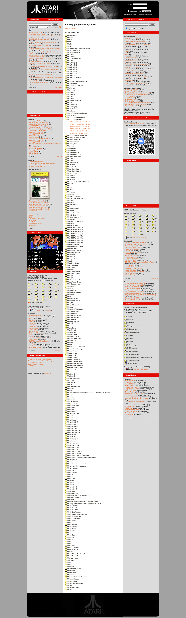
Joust (30, 321)
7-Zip (45, 310)
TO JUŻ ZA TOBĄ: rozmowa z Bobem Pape (139, 262)
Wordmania (70, 483)
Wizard (68, 344)
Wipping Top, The (72, 321)
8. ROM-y (128, 338)
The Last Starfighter (35, 338)
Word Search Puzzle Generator (77, 455)
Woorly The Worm (72, 403)
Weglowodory (71, 204)
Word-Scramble (71, 468)
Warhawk (69, 98)
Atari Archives (33, 222)
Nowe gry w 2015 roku (36, 142)
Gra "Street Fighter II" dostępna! (39, 45)
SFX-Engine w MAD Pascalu (38, 122)
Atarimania (32, 220)
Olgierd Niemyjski (131, 275)
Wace (68, 46)
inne (44, 300)
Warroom (69, 146)
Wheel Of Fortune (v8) (74, 242)
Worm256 (69, 539)
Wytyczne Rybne (72, 587)
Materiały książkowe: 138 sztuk (39, 204)
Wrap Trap (70, 545)
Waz (67, 185)
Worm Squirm (71, 535)
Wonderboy (70, 397)
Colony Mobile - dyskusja (36, 362)
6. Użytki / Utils (130, 98)
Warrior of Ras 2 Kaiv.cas (78, 133)
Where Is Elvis (71, 248)
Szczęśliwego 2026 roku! (37, 34)
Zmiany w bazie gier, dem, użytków (136, 77)
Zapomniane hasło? (130, 14)
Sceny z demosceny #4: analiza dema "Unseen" (44, 48)
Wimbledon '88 (71, 298)
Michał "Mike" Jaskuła (132, 249)
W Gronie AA (70, 35)
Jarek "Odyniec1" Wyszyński (134, 271)
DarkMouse (129, 414)
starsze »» (58, 87)
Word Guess (70, 418)
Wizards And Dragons (74, 363)
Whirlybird (70, 259)
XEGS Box (128, 408)
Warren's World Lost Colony (76, 113)
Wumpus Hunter (72, 558)
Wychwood (70, 570)
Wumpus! (69, 560)
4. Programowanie (132, 326)
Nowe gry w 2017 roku (36, 135)
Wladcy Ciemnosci (72, 378)
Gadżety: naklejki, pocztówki (134, 291)
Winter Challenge (72, 311)
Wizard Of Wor (71, 353)
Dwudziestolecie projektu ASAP (39, 39)
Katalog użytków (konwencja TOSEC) (137, 367)
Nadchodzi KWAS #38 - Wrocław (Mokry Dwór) (44, 69)
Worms (68, 541)
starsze (59, 156)
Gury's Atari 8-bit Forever (37, 218)
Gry (129, 29)
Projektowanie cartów (132, 389)
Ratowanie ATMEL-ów (132, 387)
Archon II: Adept (34, 331)
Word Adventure (72, 405)
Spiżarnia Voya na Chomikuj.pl (39, 209)
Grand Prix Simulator (36, 347)
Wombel (69, 395)
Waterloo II (70, 177)
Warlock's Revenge (73, 100)
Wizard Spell (70, 355)
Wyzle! (68, 589)
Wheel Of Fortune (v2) (74, 229)
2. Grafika (129, 319)
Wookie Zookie (71, 401)
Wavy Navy (70, 179)
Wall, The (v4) (71, 69)
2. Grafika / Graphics (132, 91)
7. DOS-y (128, 335)
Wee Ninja (69, 200)
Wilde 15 (69, 288)
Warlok (68, 102)
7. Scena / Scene (130, 99)
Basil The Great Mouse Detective (39, 341)
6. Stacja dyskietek (132, 332)
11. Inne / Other (130, 106)
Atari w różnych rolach (132, 409)
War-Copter (70, 90)
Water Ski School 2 (73, 171)
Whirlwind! (70, 257)
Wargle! (69, 96)
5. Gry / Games (130, 96)
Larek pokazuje (34, 137)
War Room (70, 88)
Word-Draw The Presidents (75, 466)
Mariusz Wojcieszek (131, 255)
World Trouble (71, 526)
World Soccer (71, 524)
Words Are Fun (71, 493)
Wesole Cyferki (71, 215)
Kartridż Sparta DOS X (36, 125)
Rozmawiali (128, 241)
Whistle (69, 261)
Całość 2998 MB (35, 302)
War (67, 79)
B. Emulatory (130, 345)
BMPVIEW (32, 146)
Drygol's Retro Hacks (36, 223)
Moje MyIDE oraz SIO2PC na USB (136, 398)
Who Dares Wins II (72, 271)
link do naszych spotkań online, (135, 123)
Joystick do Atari (130, 390)
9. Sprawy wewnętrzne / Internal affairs (137, 102)
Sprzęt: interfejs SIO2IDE (133, 298)
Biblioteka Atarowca (35, 169)
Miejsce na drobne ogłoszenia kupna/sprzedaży (140, 295)
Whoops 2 (69, 277)
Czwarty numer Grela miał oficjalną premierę (43, 42)
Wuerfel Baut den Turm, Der (76, 554)
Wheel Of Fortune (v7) (74, 240)
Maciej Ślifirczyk (130, 270)
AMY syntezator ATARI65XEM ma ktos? (138, 44)
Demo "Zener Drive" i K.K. (37, 55)
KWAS (127, 51)
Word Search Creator (73, 451)
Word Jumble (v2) (72, 432)
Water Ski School (72, 169)
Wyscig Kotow (71, 581)
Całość (33, 310)
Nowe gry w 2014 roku (36, 150)
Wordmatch (70, 485)
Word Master (70, 437)
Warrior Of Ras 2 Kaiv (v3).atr (80, 131)
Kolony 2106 (33, 330)
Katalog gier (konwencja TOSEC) (39, 306)
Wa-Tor (68, 44)
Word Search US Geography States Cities (80, 457)
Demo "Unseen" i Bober (36, 57)
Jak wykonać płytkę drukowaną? (135, 401)
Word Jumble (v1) (72, 430)
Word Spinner (71, 460)
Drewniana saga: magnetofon (38, 82)
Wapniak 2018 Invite (73, 77)
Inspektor (32, 346)
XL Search (32, 225)
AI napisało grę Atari (35, 61)
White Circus (70, 267)
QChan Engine (34, 153)
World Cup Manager (73, 512)
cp (154, 215)
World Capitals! (71, 508)
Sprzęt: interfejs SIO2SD (133, 299)
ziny (141, 234)
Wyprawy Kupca (72, 579)
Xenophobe (32, 326)
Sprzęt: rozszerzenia (132, 290)
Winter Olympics (72, 317)
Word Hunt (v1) (71, 422)
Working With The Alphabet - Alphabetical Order (83, 504)
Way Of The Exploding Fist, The (77, 181)
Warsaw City (70, 148)
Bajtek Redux (33, 210)
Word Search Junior (73, 453)
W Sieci (69, 37)
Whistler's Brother (72, 263)
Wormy (68, 543)
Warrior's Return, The (73, 142)
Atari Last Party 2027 (132, 67)
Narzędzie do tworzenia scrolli (38, 124)
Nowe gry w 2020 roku (36, 132)
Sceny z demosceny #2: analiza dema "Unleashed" (45, 77)
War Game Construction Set (76, 81)
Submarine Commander (37, 317)
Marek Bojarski (130, 273)
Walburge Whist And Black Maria (77, 48)
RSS (58, 27)
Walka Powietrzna (72, 52)
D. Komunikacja (131, 351)
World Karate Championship (76, 514)
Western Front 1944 (73, 217)
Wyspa (31, 334)
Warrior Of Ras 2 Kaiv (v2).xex (80, 128)
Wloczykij (69, 380)
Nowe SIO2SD (130, 384)
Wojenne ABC (71, 382)
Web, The (69, 194)
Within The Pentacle (73, 338)
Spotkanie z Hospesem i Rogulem (40, 63)
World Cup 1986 (71, 510)
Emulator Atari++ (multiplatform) (39, 165)
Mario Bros (32, 325)
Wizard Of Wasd (71, 351)
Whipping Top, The (72, 252)
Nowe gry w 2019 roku (36, 134)
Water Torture (71, 173)
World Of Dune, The (73, 516)
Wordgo (69, 476)
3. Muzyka (129, 322)
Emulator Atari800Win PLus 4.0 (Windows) (43, 163)
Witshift (69, 342)
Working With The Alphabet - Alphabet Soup (81, 501)
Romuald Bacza (130, 257)
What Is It (69, 223)
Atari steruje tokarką (131, 413)
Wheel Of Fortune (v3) (74, 231)
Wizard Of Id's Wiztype (74, 349)
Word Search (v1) (72, 445)
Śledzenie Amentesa (132, 259)
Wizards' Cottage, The (74, 367)
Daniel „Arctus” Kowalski (133, 252)
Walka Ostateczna (72, 50)
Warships (69, 160)
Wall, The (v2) (71, 65)
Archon (31, 336)
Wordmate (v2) (71, 489)
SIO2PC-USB (129, 382)
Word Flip (69, 409)
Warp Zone (70, 111)
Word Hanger (71, 420)
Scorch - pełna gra (131, 48)
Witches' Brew (71, 334)
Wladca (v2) (70, 376)
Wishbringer (70, 328)
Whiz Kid (69, 269)
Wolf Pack (69, 388)
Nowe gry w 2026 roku (36, 121)
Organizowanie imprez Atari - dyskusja (40, 359)
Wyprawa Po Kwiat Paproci (75, 577)
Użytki (135, 29)
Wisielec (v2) (70, 332)
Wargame (69, 92)
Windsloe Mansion (72, 301)
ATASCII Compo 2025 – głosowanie (40, 74)
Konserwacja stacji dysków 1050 (39, 129)
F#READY (128, 251)
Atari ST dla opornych (36, 148)
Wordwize (69, 499)
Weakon (69, 190)
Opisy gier (31, 313)
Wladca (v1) (70, 374)
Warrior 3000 (70, 115)
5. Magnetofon (130, 329)
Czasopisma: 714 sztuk (36, 201)
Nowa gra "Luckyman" (132, 70)
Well (67, 206)
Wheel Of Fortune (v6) (74, 238)
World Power (70, 520)
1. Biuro (128, 316)
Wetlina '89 (70, 219)
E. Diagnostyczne (131, 354)
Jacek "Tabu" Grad (131, 267)
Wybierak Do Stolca (73, 568)
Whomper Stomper (72, 273)
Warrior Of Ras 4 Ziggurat (75, 137)
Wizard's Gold (71, 357)
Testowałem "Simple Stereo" (134, 393)
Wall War (69, 61)
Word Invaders (71, 426)
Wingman (69, 307)
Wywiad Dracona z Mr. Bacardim (135, 244)
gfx (154, 218)
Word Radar (70, 441)
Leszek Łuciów (130, 260)
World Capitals (71, 506)
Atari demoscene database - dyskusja (40, 361)
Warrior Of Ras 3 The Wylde (76, 135)
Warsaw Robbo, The (73, 154)
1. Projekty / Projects (132, 90)
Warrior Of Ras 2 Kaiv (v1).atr (80, 122)
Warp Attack (70, 109)
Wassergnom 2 (71, 163)
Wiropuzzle (70, 326)
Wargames (70, 94)
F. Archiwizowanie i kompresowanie (138, 357)
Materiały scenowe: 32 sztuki (38, 202)
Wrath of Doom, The (73, 550)
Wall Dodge (70, 56)
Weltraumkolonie (72, 209)
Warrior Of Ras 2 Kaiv (74, 119)
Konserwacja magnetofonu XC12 (39, 130)
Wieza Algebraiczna (73, 282)
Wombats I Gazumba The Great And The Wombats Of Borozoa (88, 393)
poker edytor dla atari (132, 57)
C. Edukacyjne (130, 348)
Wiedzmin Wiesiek (72, 280)
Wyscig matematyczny (74, 583)
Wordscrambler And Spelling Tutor (78, 495)
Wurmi (68, 564)
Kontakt (30, 228)
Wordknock (70, 480)
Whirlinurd (70, 255)
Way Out (69, 183)
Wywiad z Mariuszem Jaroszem (135, 242)
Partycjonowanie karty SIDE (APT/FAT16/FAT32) (45, 143)
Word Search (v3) (72, 449)
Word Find (70, 407)
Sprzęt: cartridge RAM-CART (134, 293)
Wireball (69, 323)
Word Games (70, 416)
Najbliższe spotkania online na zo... (136, 41)
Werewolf (69, 211)
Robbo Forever (34, 328)
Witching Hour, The (73, 336)
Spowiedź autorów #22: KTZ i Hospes (41, 58)
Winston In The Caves (74, 309)
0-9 (30, 284)
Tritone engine (33, 151)
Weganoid (69, 202)
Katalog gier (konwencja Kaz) (38, 275)
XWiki (30, 217)
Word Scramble (71, 443)
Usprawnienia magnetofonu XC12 (40, 127)
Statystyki (31, 365)
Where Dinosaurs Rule (74, 246)
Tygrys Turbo (129, 392)
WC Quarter (70, 42)
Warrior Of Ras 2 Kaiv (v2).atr (80, 126)
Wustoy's (69, 566)
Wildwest (69, 294)
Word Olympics (71, 439)
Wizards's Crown (72, 370)
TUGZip (49, 310)
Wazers (68, 188)
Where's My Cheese (73, 250)
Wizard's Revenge (72, 359)
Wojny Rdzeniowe (72, 386)
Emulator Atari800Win (36, 161)
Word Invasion (71, 428)
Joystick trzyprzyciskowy (133, 397)
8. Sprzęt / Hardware (132, 101)
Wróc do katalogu (70, 28)
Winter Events (71, 313)
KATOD (127, 254)
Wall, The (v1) (71, 63)
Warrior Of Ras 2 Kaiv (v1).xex (80, 124)
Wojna (68, 384)
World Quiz (70, 522)
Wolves (68, 390)
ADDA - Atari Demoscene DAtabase (136, 210)
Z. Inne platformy (131, 360)
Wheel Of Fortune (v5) (74, 236)
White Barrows (71, 265)
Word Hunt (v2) (71, 424)
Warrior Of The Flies (73, 139)
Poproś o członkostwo (145, 14)
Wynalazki (127, 379)
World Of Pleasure (72, 518)
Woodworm (70, 399)
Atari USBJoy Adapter (132, 286)
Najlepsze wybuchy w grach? (134, 73)
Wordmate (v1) (71, 487)
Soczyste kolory (130, 406)
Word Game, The (72, 414)
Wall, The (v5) (71, 71)
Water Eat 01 (70, 167)
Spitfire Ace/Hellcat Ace (36, 333)
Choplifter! (32, 320)
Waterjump (70, 175)
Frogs (31, 318)
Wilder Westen (71, 290)
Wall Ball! (69, 54)
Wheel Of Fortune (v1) (74, 227)
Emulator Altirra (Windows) (37, 166)
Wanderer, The (71, 73)
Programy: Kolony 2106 (133, 288)
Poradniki (31, 119)
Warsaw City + (71, 150)
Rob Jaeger (129, 265)
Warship (69, 158)
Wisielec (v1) (70, 330)
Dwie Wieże (33, 339)
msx (148, 225)
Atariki (31, 215)
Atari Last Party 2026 (36, 32)
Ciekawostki (129, 80)
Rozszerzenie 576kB (132, 405)
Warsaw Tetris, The (73, 156)
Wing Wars (70, 303)
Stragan (126, 282)
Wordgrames (70, 478)
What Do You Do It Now (74, 221)
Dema (142, 29)
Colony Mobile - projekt (35, 364)
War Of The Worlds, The (74, 86)
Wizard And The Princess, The (76, 347)
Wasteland (70, 165)
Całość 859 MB (131, 363)
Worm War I (70, 537)
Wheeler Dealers (72, 244)
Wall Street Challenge (73, 58)
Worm (68, 533)
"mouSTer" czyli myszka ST (134, 285)
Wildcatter (69, 286)
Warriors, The (71, 144)
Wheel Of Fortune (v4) (74, 234)
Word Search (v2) (72, 447)
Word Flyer (70, 411)
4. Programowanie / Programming (136, 94)
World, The (70, 531)
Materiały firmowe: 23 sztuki (38, 206)
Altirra (127, 54)
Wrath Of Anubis (72, 547)
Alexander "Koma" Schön (133, 268)
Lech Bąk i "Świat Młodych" (134, 247)
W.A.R (68, 40)
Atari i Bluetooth (130, 381)
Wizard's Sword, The (73, 361)
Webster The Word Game (75, 198)
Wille (68, 296)
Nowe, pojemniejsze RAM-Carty (135, 283)
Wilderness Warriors (73, 292)
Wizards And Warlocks (74, 365)
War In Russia (71, 84)
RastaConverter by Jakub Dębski (136, 83)
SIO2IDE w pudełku (131, 411)
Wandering (70, 75)
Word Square (70, 462)
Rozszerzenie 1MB (131, 395)
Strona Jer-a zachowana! (37, 73)
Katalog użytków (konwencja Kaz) (135, 307)
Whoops (69, 275)
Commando (33, 323)
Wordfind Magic (71, 472)
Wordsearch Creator (73, 497)
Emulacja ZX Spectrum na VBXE (39, 138)
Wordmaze (70, 491)
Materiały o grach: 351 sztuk (38, 207)
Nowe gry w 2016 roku (36, 140)
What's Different (72, 225)
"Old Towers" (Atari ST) (36, 315)
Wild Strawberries (72, 284)
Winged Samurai (72, 305)
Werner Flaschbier (72, 213)
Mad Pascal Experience (133, 61)
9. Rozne (128, 341)
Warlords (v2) (71, 107)
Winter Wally (70, 319)
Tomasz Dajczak (130, 246)
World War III (70, 529)
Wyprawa (69, 575)
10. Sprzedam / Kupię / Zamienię (136, 104)
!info (141, 222)
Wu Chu (69, 552)
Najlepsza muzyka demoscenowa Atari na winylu (45, 36)
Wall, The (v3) (71, 67)
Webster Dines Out (72, 196)
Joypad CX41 (33, 81)
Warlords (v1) (71, 104)
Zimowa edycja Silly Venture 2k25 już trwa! (43, 66)
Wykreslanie (70, 572)
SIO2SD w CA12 (130, 385)
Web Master (70, 192)
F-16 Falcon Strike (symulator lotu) (136, 64)
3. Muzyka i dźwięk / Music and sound (137, 93)
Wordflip (69, 474)
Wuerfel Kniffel (71, 556)
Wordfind (69, 470)
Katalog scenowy (130, 213)
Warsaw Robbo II (72, 152)
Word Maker (70, 434)
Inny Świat (32, 344)
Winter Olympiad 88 (73, 315)
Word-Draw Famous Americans (77, 464)
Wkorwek (69, 372)
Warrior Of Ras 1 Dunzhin (75, 117)
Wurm (68, 562)
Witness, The (70, 340)
